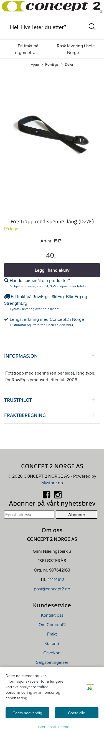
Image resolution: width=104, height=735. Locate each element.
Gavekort (52, 653)
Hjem (35, 64)
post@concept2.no (52, 589)
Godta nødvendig (27, 713)
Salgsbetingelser (52, 662)
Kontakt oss (52, 615)
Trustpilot (18, 400)
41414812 (55, 579)
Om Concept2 (52, 624)
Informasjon (21, 356)
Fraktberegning (25, 415)
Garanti (52, 643)
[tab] (52, 356)
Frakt (52, 634)
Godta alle (76, 713)
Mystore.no (52, 483)
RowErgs (50, 64)
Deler (67, 64)
